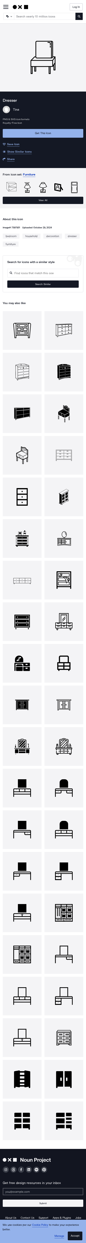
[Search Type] (8, 16)
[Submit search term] (79, 16)
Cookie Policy (40, 1224)
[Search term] (44, 16)
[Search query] (43, 273)
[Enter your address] (43, 1191)
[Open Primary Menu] (5, 7)
